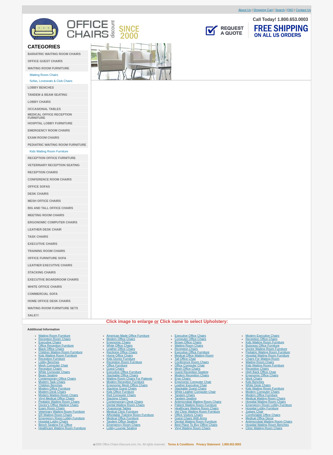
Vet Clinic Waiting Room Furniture (197, 411)
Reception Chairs (50, 368)
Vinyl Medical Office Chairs (57, 398)
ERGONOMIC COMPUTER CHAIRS (52, 222)
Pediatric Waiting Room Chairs (59, 401)
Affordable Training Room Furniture (130, 414)
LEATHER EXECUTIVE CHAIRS (50, 265)
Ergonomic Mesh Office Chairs (127, 385)
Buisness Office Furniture (262, 345)
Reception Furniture (52, 358)
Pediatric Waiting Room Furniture (267, 352)
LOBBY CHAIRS (39, 101)
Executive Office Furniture (124, 372)
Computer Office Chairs (190, 339)
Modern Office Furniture (55, 388)
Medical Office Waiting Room (194, 355)
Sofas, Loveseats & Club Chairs (51, 81)
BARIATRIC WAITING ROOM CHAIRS (54, 54)
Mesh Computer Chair (53, 365)
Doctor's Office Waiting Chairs (59, 405)
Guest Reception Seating (191, 372)
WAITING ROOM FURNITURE (48, 68)
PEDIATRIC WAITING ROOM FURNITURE (57, 144)
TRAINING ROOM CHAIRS (46, 251)
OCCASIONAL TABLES (44, 109)
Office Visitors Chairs (189, 414)
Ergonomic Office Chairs (261, 375)
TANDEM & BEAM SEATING (47, 94)
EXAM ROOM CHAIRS (43, 137)
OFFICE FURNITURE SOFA (47, 258)
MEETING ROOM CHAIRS (46, 215)
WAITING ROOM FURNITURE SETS (53, 308)
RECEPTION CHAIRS (43, 172)
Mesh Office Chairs (187, 368)
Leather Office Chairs (121, 348)
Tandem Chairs (185, 395)
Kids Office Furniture (120, 391)
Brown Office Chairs (188, 342)
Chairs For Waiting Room (262, 358)
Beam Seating (48, 375)
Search (280, 10)
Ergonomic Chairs (119, 342)
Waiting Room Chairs (44, 74)
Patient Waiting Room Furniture (196, 405)
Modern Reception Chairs (192, 375)
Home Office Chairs (120, 355)
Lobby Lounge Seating (122, 428)
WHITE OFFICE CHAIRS (45, 286)
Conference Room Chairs (192, 362)
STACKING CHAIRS (42, 272)
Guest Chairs (115, 368)
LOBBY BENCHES (41, 87)
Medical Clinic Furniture (122, 411)
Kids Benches (254, 381)
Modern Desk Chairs (52, 391)
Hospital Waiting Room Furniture (267, 355)
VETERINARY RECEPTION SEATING (54, 165)
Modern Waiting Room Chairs (58, 395)
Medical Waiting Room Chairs (265, 398)
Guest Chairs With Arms (191, 418)
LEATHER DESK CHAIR (45, 229)
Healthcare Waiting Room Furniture (62, 428)
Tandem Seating (186, 398)
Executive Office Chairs (190, 335)
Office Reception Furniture (56, 345)
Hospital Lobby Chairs (53, 421)
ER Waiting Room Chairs (55, 414)
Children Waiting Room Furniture (61, 352)
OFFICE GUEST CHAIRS (45, 61)
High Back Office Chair (260, 372)
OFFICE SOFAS (39, 186)
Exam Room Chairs (52, 408)
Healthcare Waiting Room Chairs (197, 408)
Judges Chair (254, 411)
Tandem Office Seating (122, 421)
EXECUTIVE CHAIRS (43, 243)
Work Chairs (253, 378)
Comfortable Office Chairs (262, 414)
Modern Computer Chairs (262, 391)
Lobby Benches (49, 362)
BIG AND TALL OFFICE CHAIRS (50, 208)
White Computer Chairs (54, 372)
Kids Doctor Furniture (121, 358)
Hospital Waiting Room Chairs (265, 401)
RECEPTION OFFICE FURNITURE (52, 158)
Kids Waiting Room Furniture (49, 151)
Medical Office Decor (259, 418)
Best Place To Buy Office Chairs (196, 424)
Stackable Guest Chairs (191, 388)
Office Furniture (117, 365)
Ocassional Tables (119, 408)
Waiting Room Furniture (55, 335)
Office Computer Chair (190, 365)
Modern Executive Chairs (262, 335)
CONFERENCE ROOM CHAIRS (50, 179)
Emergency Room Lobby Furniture (62, 418)
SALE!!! (33, 315)
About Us (245, 10)
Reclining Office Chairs (122, 352)
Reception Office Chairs (261, 339)
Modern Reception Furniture (125, 381)
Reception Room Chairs (55, 339)
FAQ (290, 10)
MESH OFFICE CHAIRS (44, 200)
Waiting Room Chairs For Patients (129, 378)
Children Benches (51, 385)
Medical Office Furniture (123, 418)
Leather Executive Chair (191, 385)
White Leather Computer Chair (195, 391)
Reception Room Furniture (124, 362)
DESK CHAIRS (38, 193)
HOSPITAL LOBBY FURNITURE (50, 123)
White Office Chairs (120, 345)
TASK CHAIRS (38, 236)
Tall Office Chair (185, 358)
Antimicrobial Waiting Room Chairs (198, 401)
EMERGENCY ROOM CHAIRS (49, 130)
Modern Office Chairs (121, 339)
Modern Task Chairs (52, 381)
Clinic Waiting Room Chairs (263, 428)
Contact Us (303, 10)
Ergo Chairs (183, 378)
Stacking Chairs (117, 398)
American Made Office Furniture (128, 335)
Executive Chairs (50, 342)
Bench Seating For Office (55, 424)
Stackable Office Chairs (122, 375)
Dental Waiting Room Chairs (126, 405)
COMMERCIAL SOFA (43, 293)
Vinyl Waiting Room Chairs (192, 428)
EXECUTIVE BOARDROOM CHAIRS (53, 279)
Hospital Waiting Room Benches (267, 424)
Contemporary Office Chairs (57, 378)
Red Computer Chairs (121, 395)
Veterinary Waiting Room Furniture (62, 411)
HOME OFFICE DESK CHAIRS (49, 301)
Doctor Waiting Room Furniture (266, 348)
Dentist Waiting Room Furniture (196, 421)
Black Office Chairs (51, 348)
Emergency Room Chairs (123, 424)
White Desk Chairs (257, 385)
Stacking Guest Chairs (122, 388)
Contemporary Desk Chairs (125, 401)
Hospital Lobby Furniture (261, 408)
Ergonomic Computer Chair (193, 381)
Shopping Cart (263, 10)
